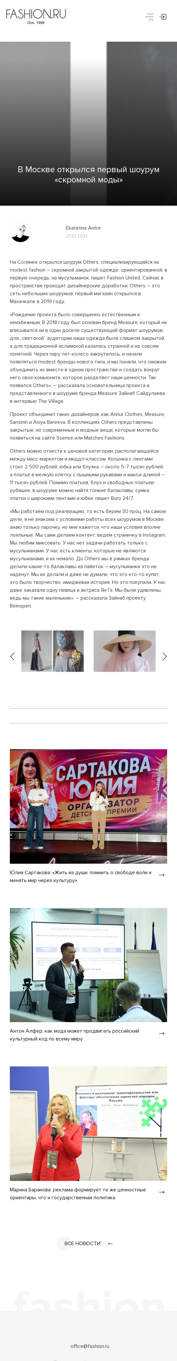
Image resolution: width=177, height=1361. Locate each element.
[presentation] (13, 651)
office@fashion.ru (90, 1346)
